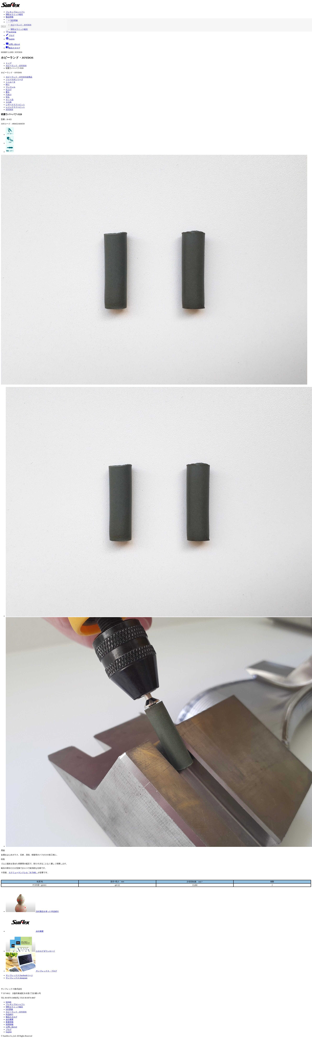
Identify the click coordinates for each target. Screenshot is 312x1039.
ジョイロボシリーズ (14, 79)
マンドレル (10, 87)
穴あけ (8, 95)
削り (8, 85)
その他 (8, 102)
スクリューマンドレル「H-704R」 (23, 872)
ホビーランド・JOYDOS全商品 (19, 77)
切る (8, 97)
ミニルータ (10, 82)
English (10, 39)
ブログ (10, 35)
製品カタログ (11, 1017)
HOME (8, 1002)
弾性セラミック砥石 (14, 14)
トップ (8, 63)
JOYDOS (9, 110)
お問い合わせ (11, 1027)
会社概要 (9, 22)
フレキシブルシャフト (15, 12)
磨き (8, 92)
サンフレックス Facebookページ (19, 975)
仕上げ (8, 90)
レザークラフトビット (15, 105)
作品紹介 (9, 19)
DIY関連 (9, 1009)
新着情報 (9, 1022)
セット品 (9, 100)
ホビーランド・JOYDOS (16, 66)
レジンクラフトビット (15, 107)
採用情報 (11, 32)
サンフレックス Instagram (16, 978)
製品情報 (9, 17)
